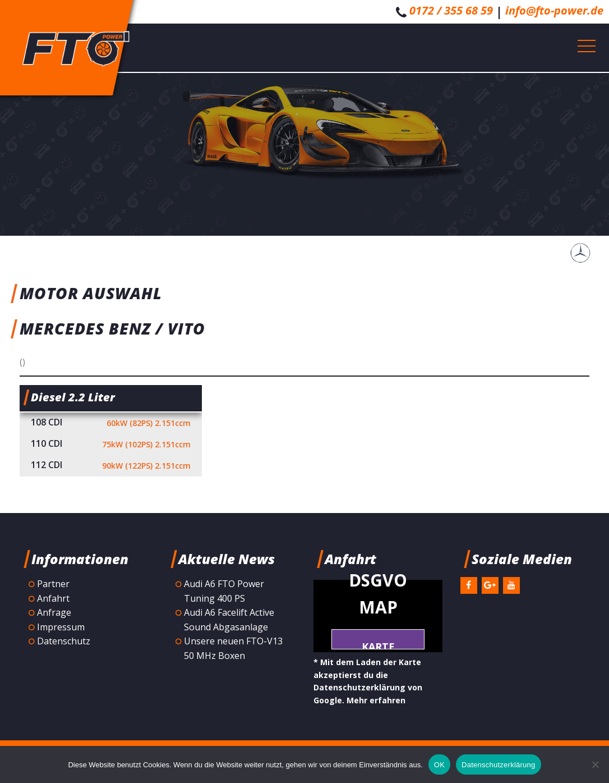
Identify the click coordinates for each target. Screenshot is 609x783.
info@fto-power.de (554, 10)
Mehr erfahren (376, 700)
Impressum (61, 627)
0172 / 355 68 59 (451, 10)
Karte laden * (378, 644)
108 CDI (111, 423)
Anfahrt (53, 598)
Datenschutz (63, 641)
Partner (53, 584)
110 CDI (111, 444)
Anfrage (54, 612)
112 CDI (111, 466)
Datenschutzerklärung (498, 765)
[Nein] (595, 764)
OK (439, 765)
